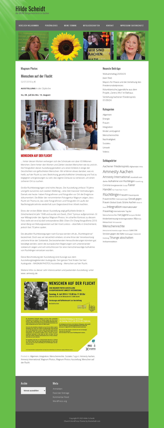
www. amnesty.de (29, 273)
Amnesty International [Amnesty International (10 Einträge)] (116, 177)
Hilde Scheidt (30, 8)
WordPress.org (60, 401)
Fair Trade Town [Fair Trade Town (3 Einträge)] (117, 190)
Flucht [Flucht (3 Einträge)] (125, 190)
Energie (106, 118)
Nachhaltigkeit (109, 139)
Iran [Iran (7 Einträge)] (119, 214)
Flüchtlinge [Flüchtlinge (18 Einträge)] (111, 194)
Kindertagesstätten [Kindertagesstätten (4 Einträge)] (126, 218)
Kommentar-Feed (61, 397)
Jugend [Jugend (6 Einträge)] (125, 214)
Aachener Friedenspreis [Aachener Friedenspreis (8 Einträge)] (116, 166)
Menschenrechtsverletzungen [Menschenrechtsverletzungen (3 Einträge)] (112, 230)
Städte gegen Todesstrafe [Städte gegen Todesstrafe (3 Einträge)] (133, 234)
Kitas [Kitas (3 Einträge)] (139, 219)
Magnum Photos (48, 359)
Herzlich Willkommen (29, 25)
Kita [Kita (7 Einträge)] (136, 218)
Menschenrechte (57, 356)
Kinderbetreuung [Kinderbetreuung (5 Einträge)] (110, 218)
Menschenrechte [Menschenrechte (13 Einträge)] (114, 226)
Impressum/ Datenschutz (132, 25)
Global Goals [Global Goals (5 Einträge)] (116, 202)
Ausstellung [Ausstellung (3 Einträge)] (139, 181)
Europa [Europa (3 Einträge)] (125, 185)
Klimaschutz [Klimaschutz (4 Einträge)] (107, 222)
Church (67, 421)
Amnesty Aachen (87, 356)
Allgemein (34, 356)
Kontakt (110, 25)
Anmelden (57, 388)
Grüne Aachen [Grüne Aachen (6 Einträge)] (129, 202)
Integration (44, 356)
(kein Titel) (107, 78)
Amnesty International (30, 359)
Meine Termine (70, 25)
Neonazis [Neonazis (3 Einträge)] (126, 230)
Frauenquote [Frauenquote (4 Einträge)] (133, 195)
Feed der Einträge (61, 393)
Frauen (106, 122)
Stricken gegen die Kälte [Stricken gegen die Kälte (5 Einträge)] (113, 233)
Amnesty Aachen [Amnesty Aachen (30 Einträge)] (118, 171)
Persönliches (51, 25)
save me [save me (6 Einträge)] (133, 230)
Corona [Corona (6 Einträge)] (106, 185)
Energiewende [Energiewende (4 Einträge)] (116, 185)
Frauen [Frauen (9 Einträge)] (123, 195)
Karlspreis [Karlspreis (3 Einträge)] (132, 215)
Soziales (68, 356)
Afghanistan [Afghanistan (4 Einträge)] (134, 166)
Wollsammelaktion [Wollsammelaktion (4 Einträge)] (110, 241)
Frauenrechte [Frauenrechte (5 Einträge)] (109, 199)
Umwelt (106, 147)
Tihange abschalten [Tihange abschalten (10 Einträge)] (121, 237)
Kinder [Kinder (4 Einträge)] (138, 215)
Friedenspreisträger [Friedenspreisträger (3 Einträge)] (122, 199)
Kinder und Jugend (111, 131)
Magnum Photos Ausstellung (68, 359)
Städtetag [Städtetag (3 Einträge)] (106, 238)
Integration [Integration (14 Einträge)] (114, 207)
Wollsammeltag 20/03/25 (114, 73)
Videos (106, 151)
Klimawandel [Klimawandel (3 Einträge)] (117, 222)
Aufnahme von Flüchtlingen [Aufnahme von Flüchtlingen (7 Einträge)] (121, 181)
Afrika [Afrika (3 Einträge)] (141, 167)
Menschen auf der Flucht (36, 76)
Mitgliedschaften (91, 25)
